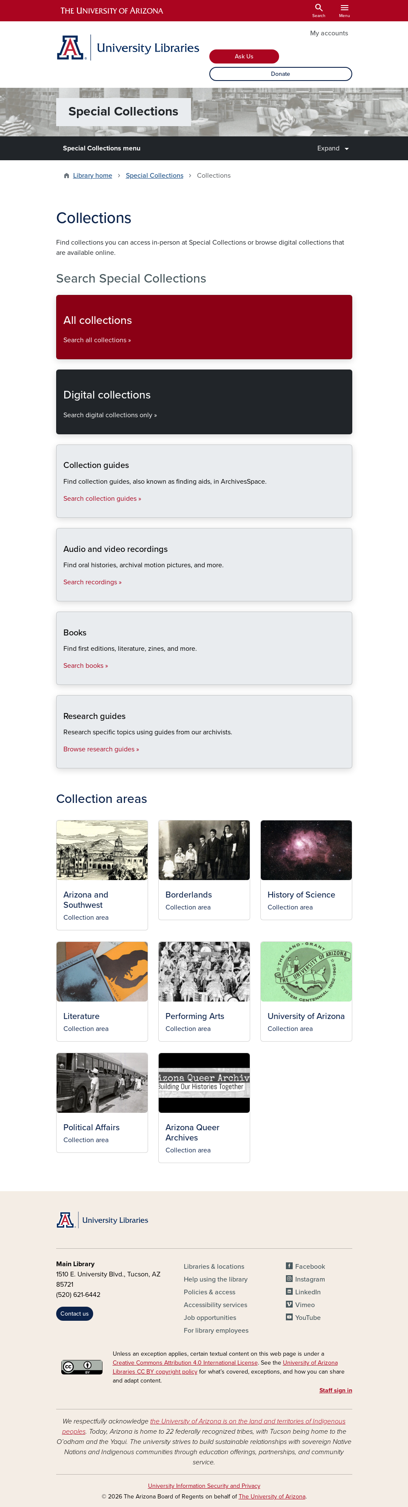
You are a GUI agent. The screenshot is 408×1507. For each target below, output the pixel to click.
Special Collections (154, 175)
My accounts (329, 33)
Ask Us (244, 56)
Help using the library (216, 1279)
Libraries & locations (214, 1266)
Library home (92, 175)
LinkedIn (308, 1292)
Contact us (74, 1313)
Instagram (310, 1279)
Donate (280, 74)
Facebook (310, 1266)
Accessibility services (215, 1305)
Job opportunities (210, 1318)
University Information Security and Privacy (204, 1486)
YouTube (308, 1318)
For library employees (216, 1330)
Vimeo (305, 1305)
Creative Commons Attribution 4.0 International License (185, 1362)
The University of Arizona (272, 1496)
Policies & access (209, 1292)
